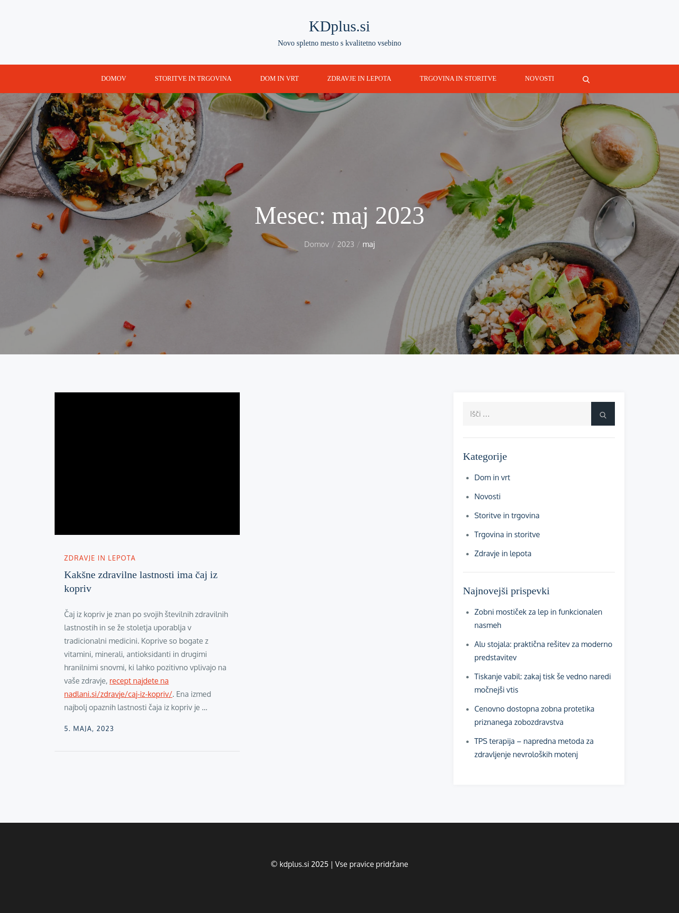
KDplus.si (339, 26)
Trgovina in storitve (458, 78)
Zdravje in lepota (359, 78)
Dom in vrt (279, 78)
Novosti (539, 78)
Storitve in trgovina (193, 78)
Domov (113, 78)
